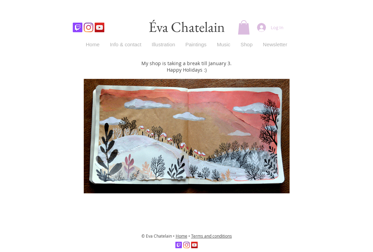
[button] (244, 27)
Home (181, 236)
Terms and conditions (211, 236)
